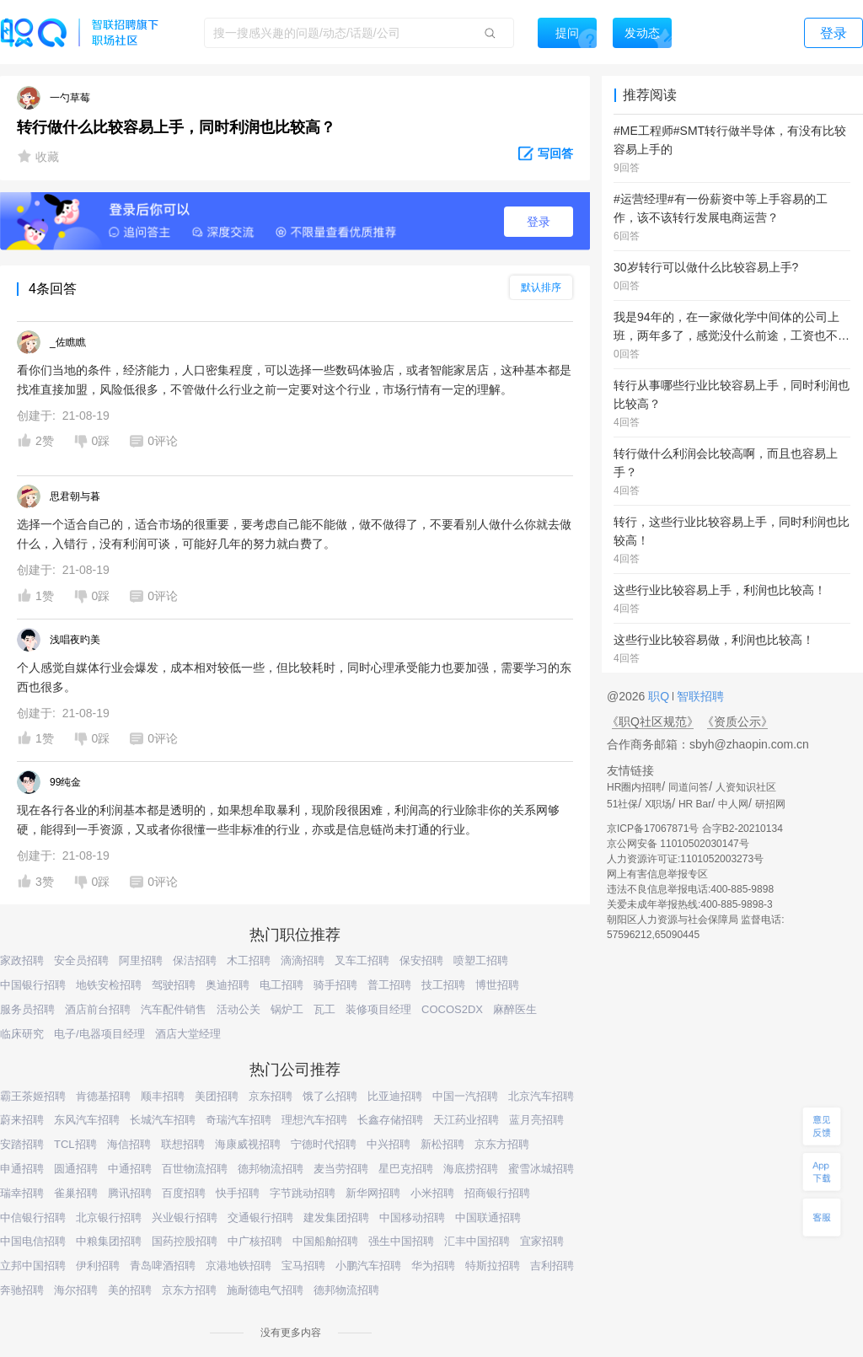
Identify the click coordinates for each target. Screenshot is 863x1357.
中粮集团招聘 (109, 1241)
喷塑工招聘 (480, 960)
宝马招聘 (303, 1265)
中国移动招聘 (412, 1217)
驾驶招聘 (174, 985)
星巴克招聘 (405, 1168)
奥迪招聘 (227, 985)
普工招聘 (389, 985)
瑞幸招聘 (22, 1193)
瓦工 (324, 1009)
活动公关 (238, 1009)
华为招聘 (433, 1265)
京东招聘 (270, 1096)
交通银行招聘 (260, 1217)
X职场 (658, 804)
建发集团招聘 (336, 1217)
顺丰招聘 (163, 1096)
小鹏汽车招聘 (368, 1265)
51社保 (622, 804)
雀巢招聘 (76, 1193)
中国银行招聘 (33, 985)
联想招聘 (183, 1144)
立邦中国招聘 (33, 1265)
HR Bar (694, 804)
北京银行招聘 (109, 1217)
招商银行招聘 (497, 1193)
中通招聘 (130, 1168)
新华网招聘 (373, 1193)
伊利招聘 (98, 1265)
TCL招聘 (75, 1144)
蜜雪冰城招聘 (541, 1168)
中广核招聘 (255, 1241)
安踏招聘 (22, 1144)
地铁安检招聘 (109, 985)
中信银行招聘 (33, 1217)
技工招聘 (443, 985)
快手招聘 (238, 1193)
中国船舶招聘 (325, 1241)
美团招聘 (217, 1096)
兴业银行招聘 (184, 1217)
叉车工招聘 (362, 960)
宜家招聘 (542, 1241)
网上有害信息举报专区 (657, 874)
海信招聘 (129, 1144)
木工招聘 (249, 960)
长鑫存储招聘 (390, 1119)
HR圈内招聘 (634, 787)
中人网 (733, 804)
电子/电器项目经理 (99, 1033)
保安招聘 (421, 960)
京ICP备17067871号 (653, 828)
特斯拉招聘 (492, 1265)
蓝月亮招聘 (536, 1119)
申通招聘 (22, 1168)
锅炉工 (287, 1009)
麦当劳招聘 (341, 1168)
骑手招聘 (335, 985)
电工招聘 (281, 985)
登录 (538, 221)
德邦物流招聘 (270, 1168)
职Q (660, 696)
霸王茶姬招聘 (33, 1096)
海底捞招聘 (470, 1168)
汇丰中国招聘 (477, 1241)
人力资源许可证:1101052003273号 (685, 859)
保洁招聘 (195, 960)
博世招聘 (497, 985)
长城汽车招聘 (163, 1119)
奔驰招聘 (22, 1290)
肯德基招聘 (103, 1096)
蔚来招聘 (22, 1119)
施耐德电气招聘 (265, 1290)
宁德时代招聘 (323, 1144)
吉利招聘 (552, 1265)
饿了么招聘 (330, 1096)
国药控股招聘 (184, 1241)
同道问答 (688, 787)
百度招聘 (184, 1193)
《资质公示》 (737, 721)
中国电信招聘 (33, 1241)
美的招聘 (130, 1290)
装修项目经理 (378, 1009)
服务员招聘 (27, 1009)
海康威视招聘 (248, 1144)
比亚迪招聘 (394, 1096)
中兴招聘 (388, 1144)
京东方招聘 (501, 1144)
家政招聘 (22, 960)
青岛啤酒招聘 (163, 1265)
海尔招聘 (76, 1290)
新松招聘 (442, 1144)
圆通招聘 (76, 1168)
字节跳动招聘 (302, 1193)
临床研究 (22, 1033)
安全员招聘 (81, 960)
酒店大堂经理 (188, 1033)
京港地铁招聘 (238, 1265)
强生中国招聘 (401, 1241)
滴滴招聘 (302, 960)
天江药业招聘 (466, 1119)
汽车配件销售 (173, 1009)
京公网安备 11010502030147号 (678, 844)
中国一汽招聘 (465, 1096)
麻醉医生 (515, 1009)
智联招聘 (698, 696)
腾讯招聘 (130, 1193)
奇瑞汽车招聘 (238, 1119)
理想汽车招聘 (314, 1119)
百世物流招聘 (195, 1168)
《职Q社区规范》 (653, 721)
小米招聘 (432, 1193)
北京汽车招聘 (541, 1096)
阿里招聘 (141, 960)
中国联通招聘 (488, 1217)
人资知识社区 (746, 787)
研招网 (770, 804)
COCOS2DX (452, 1009)
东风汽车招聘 (87, 1119)
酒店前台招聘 (98, 1009)
